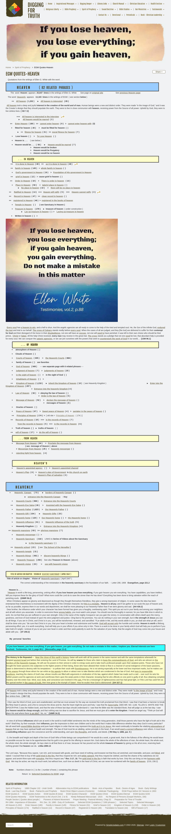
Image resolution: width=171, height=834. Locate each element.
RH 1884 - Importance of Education (21, 802)
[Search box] (19, 825)
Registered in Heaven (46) (90, 808)
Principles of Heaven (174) (17, 808)
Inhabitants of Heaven (26, 379)
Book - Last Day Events (16, 791)
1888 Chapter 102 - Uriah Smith (38, 788)
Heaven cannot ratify (81, 192)
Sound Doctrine (108, 9)
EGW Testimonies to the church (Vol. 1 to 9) (49, 797)
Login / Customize (157, 825)
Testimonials (157, 9)
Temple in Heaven (23, 205)
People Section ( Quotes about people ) (23, 799)
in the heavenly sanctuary (41, 543)
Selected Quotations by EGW (45, 774)
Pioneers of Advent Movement (57, 799)
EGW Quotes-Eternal (120, 794)
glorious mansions (49, 530)
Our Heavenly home (51, 518)
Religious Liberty (52, 9)
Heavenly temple (24, 551)
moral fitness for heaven (63, 132)
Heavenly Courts (24, 501)
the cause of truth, (33, 682)
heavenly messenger (60, 449)
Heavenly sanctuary (50, 578)
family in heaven (22, 168)
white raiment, (88, 756)
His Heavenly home (77, 518)
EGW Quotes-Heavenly (16, 797)
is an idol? (34, 713)
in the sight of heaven (26, 375)
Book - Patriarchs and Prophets (43, 791)
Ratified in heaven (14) (42, 808)
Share (158, 72)
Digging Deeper (86, 4)
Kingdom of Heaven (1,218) (126, 805)
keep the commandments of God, (118, 660)
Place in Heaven (23, 185)
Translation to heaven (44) (116, 808)
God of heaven (23, 366)
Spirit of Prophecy (89, 9)
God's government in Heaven (29, 172)
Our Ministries (140, 9)
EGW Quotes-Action (31, 794)
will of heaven (22, 432)
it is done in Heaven (25, 164)
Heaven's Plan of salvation (50, 475)
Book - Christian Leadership (151, 15)
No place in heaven (30, 188)
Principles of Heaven (26, 415)
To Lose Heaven (44, 136)
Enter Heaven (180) (33, 805)
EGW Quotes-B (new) (53, 794)
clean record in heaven (52, 196)
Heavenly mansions (21, 530)
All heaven (21, 101)
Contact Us (102, 15)
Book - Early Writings (147, 788)
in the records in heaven (65, 424)
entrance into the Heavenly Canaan (44, 497)
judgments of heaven (54, 371)
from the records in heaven (30, 424)
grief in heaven (22, 177)
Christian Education (137, 4)
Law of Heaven (22, 393)
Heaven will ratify (51, 192)
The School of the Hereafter (56, 547)
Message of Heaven (25, 400)
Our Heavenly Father (54, 509)
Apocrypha (113, 705)
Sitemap (140, 825)
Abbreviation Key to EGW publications (72, 788)
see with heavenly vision (56, 564)
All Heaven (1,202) (14, 805)
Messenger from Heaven (29, 449)
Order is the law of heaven (53, 396)
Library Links (102, 4)
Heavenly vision (23, 564)
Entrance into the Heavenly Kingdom (61, 526)
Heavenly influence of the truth (60, 522)
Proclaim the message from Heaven (64, 443)
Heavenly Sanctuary (25, 539)
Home (50, 4)
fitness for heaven (33, 132)
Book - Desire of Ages (125, 788)
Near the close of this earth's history (52, 657)
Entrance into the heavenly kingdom (51, 389)
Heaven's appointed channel (65, 468)
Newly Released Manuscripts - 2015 (86, 797)
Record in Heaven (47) (65, 808)
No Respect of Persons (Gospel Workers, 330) (126, 797)
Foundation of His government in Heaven (72, 172)
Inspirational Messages (65, 4)
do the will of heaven (48, 432)
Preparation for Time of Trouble (128, 799)
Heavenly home (23, 518)
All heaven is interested (51, 101)
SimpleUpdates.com (115, 825)
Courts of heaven (24, 358)
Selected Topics (126, 802)
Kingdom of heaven (25, 383)
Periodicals (130, 15)
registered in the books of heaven (57, 200)
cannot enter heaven (49, 124)
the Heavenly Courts (55, 358)
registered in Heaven (23, 200)
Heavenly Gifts (49, 514)
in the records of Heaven (57, 420)
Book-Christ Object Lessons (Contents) (77, 791)
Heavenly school (22, 547)
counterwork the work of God (113, 339)
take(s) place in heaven (53, 185)
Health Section (156, 4)
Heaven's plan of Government (52, 472)
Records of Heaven (24, 420)
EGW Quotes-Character (76, 794)
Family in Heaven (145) (56, 805)
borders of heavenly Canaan (58, 493)
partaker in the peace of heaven (87, 411)
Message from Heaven (26, 443)
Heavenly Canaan (23, 493)
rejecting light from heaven (29, 453)
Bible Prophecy (70, 9)
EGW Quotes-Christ (99, 794)
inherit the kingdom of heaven (62, 383)
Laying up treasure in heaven (70, 212)
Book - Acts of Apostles (102, 788)
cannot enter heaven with (79, 124)
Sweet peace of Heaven (53, 411)
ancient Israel (20, 660)
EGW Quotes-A (12, 794)
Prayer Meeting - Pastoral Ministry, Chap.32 (92, 799)
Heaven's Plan (22, 472)
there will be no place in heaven (65, 188)
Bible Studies (124, 9)
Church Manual (118, 4)
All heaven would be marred (36, 119)
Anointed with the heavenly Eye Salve (63, 505)
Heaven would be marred (59, 145)
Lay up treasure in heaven (37, 212)
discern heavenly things (55, 556)
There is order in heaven (52, 181)
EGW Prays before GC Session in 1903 (139, 791)
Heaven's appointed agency (30, 468)
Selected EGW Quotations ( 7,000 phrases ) (97, 802)
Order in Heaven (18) (151, 805)
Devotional (116, 15)
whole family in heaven (51, 168)
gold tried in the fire (45, 756)
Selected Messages (145, 802)
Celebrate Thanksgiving (108, 791)
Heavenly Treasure (26, 560)
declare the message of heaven (60, 400)
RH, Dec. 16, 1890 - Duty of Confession (57, 802)
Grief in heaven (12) (102, 805)
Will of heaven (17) (139, 808)
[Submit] (30, 825)
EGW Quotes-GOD (141, 794)
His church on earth (78, 472)
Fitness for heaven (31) (80, 805)
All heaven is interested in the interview (40, 117)
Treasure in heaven (24, 209)
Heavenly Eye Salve (25, 505)
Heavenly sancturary (51, 574)
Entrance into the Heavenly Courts (60, 501)
